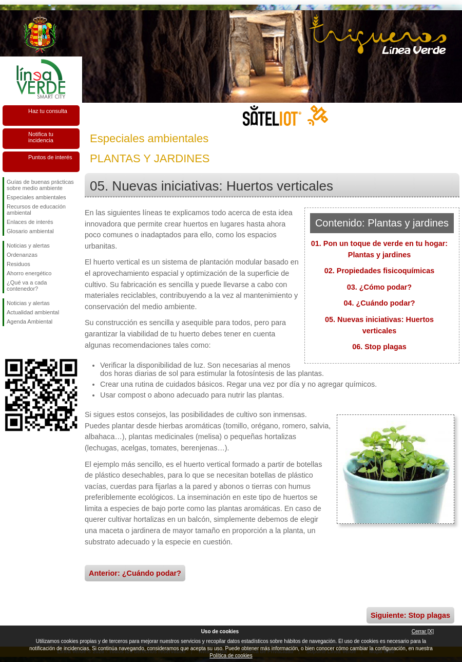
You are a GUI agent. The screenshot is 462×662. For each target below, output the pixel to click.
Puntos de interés (50, 157)
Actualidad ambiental (33, 312)
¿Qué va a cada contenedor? (27, 285)
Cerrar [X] (423, 631)
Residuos (18, 264)
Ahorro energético (29, 273)
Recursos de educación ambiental (36, 209)
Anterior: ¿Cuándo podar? (135, 573)
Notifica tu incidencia (40, 137)
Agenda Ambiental (29, 321)
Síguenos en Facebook (9, 342)
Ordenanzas (22, 255)
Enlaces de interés (30, 222)
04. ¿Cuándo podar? (379, 303)
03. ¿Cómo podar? (379, 287)
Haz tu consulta (47, 111)
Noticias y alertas (28, 245)
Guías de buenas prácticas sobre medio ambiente (40, 185)
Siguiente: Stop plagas (410, 615)
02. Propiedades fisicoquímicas (379, 271)
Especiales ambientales (36, 197)
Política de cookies (230, 655)
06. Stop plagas (379, 347)
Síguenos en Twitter (26, 342)
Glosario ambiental (30, 231)
